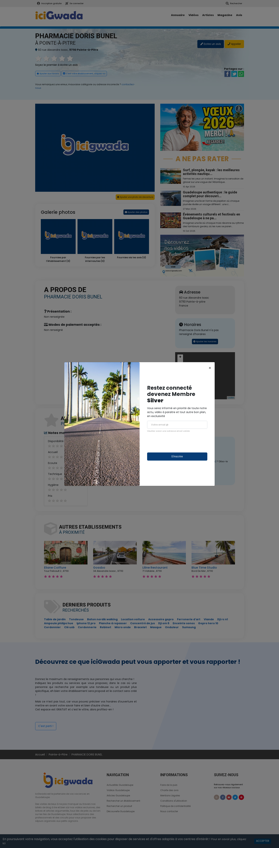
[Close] (210, 368)
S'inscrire (177, 456)
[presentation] (175, 442)
